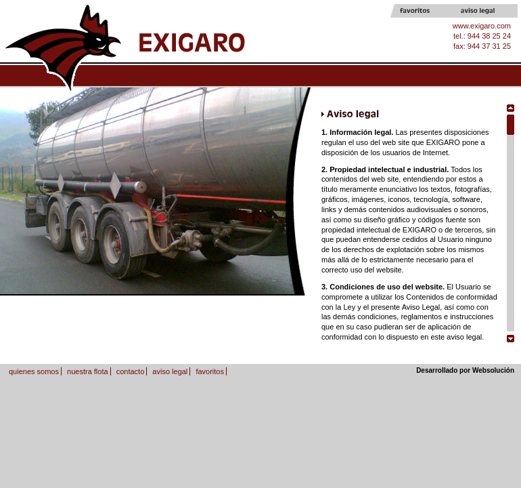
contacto (130, 371)
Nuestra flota (309, 75)
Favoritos (426, 11)
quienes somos (34, 371)
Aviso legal (487, 11)
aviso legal (169, 371)
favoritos (210, 371)
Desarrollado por (465, 370)
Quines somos (208, 75)
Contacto (411, 75)
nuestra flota (87, 371)
